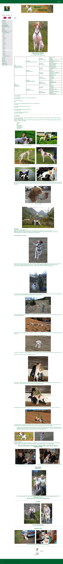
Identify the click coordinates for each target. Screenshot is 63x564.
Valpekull (3, 58)
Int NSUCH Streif (53, 81)
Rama (4, 57)
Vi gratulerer (4, 61)
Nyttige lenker (4, 63)
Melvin (4, 44)
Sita (3, 35)
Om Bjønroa (4, 23)
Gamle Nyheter (4, 64)
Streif (4, 34)
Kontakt (3, 28)
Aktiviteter (4, 60)
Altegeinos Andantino (18, 67)
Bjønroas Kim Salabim (30, 81)
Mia (3, 41)
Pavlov (4, 47)
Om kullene (4, 21)
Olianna (4, 38)
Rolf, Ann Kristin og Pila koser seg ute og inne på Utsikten (38, 544)
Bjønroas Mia (17, 85)
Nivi (3, 45)
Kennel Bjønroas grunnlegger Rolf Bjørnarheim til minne (6, 25)
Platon (4, 48)
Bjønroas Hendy (42, 92)
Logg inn (58, 1)
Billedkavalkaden (6, 32)
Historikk (3, 29)
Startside (3, 15)
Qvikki (4, 53)
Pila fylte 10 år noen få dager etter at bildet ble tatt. (38, 498)
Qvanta (4, 54)
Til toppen (41, 550)
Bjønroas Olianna (42, 83)
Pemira (4, 51)
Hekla (4, 39)
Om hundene (8, 15)
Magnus (4, 42)
